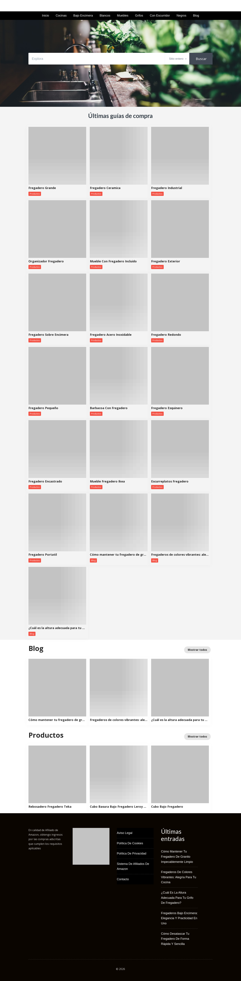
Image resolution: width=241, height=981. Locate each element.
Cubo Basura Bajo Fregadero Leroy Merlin (119, 807)
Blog (196, 15)
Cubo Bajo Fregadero (167, 807)
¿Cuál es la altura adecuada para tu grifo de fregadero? (57, 628)
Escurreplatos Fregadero (169, 481)
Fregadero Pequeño (43, 408)
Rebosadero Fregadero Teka (49, 807)
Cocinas (61, 15)
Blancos (105, 15)
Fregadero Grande (42, 188)
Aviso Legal (124, 833)
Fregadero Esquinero (167, 408)
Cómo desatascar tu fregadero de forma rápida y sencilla (175, 939)
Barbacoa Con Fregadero (109, 408)
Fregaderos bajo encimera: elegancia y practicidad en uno (179, 918)
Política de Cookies (130, 843)
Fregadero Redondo (166, 335)
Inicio (45, 15)
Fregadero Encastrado (45, 481)
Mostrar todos (197, 650)
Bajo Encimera (83, 15)
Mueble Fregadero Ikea (107, 481)
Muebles (122, 15)
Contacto (123, 879)
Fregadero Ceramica (105, 188)
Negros (181, 15)
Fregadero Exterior (165, 261)
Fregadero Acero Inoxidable (111, 335)
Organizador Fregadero (46, 261)
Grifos (139, 15)
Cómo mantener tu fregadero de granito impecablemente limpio (119, 555)
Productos (35, 193)
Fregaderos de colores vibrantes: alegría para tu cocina (180, 555)
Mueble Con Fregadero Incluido (113, 261)
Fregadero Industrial (166, 188)
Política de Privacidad (131, 853)
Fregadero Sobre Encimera (48, 335)
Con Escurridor (160, 15)
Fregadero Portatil (42, 555)
